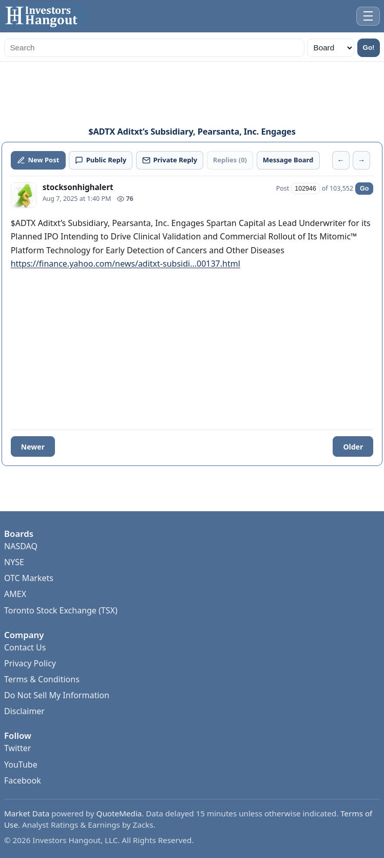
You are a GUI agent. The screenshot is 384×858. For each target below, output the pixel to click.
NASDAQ (20, 546)
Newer (33, 447)
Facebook (22, 780)
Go (364, 188)
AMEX (15, 594)
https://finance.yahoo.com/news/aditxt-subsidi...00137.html (125, 263)
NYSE (14, 562)
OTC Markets (28, 578)
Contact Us (25, 647)
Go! (369, 47)
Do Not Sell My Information (56, 695)
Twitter (17, 748)
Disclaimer (24, 711)
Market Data (26, 813)
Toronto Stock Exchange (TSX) (61, 610)
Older (353, 447)
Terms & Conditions (42, 679)
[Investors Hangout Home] (43, 16)
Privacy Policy (30, 663)
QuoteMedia (119, 813)
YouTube (20, 764)
